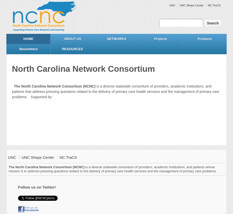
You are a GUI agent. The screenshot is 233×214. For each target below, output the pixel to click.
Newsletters (28, 49)
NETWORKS (116, 39)
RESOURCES (72, 49)
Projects (160, 39)
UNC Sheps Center (192, 5)
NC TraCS (214, 5)
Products (205, 39)
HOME (28, 39)
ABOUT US (72, 39)
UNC (172, 5)
